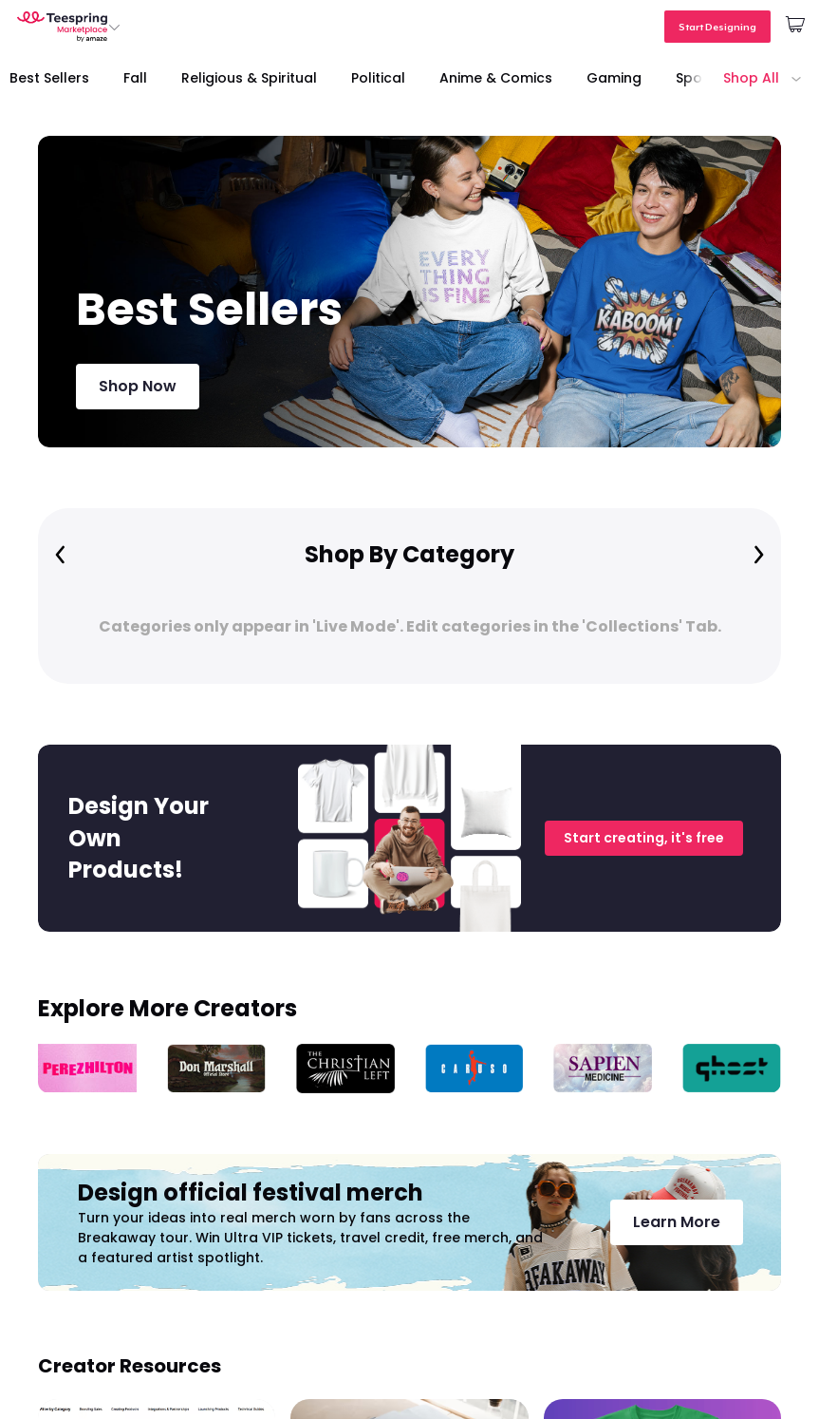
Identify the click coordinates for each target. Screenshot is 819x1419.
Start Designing (717, 26)
